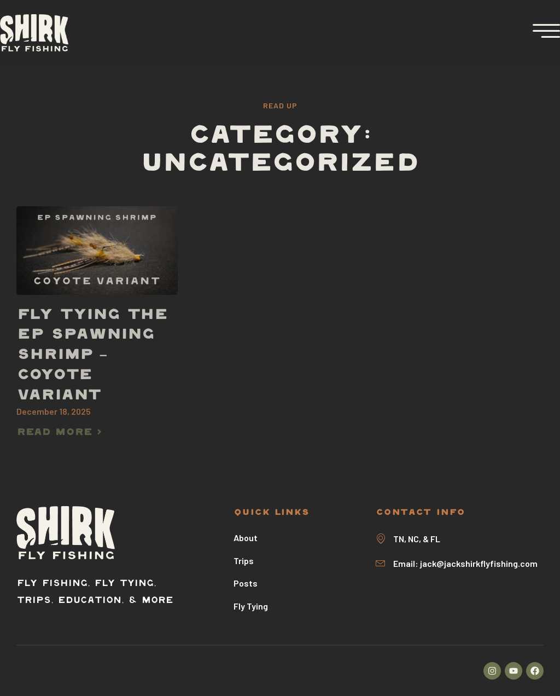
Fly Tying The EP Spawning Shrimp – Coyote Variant (92, 356)
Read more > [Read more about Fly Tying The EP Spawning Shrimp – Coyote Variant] (59, 433)
